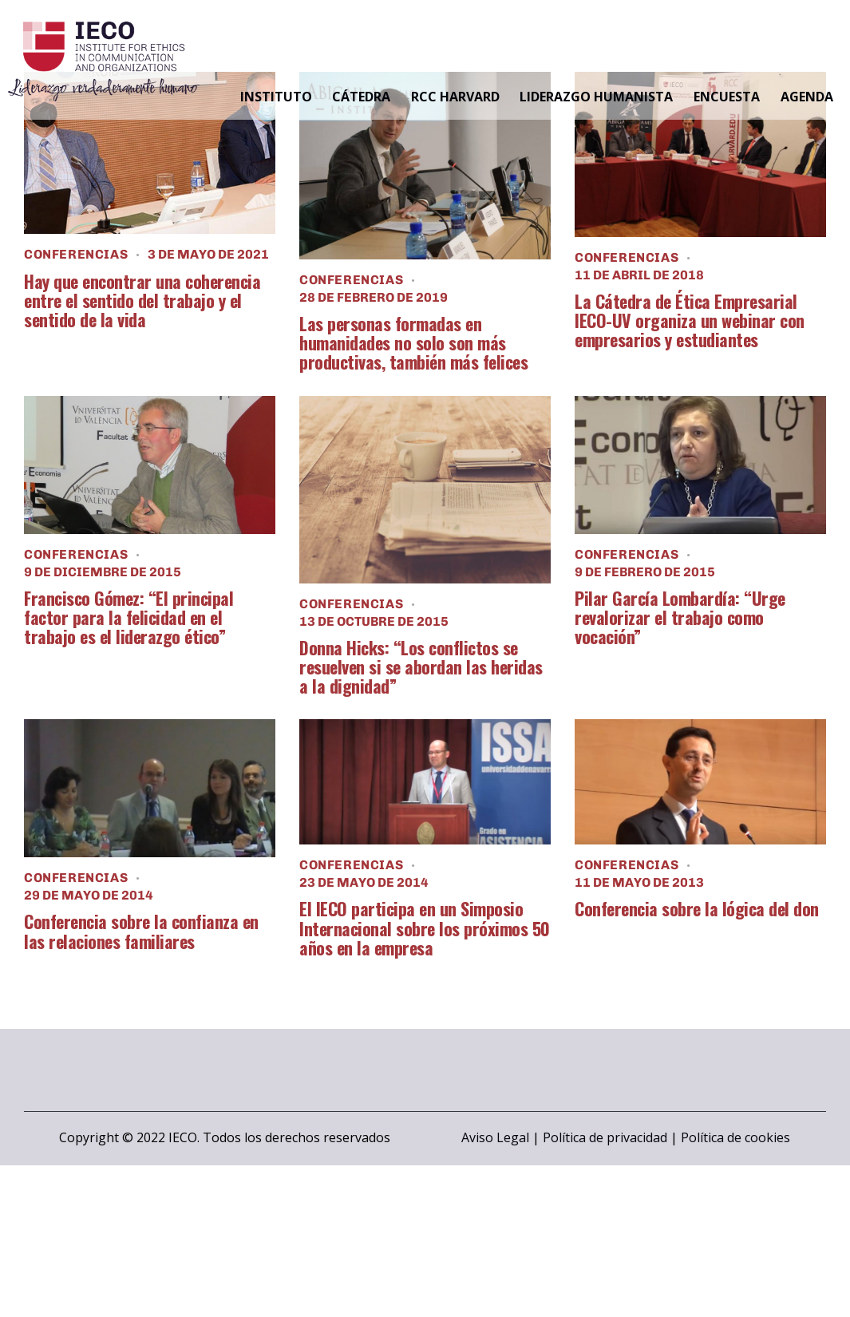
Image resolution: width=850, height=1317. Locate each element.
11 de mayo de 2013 (639, 882)
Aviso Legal (495, 1137)
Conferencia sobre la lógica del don (697, 908)
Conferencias (76, 254)
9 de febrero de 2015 (645, 571)
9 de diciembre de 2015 (102, 571)
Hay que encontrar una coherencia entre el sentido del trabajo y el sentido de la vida (142, 300)
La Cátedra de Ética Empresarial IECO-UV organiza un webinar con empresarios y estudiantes (690, 320)
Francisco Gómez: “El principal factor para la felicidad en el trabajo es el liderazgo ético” (128, 617)
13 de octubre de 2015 (374, 621)
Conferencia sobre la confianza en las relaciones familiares (141, 931)
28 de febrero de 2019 (373, 297)
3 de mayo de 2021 (208, 254)
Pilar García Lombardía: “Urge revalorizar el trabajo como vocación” (680, 617)
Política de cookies (735, 1137)
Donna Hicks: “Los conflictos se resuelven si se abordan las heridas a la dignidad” (421, 667)
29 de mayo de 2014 (88, 895)
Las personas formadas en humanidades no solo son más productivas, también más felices (413, 343)
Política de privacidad (605, 1137)
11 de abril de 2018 (639, 275)
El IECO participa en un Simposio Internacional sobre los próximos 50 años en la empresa (424, 928)
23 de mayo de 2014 (364, 882)
